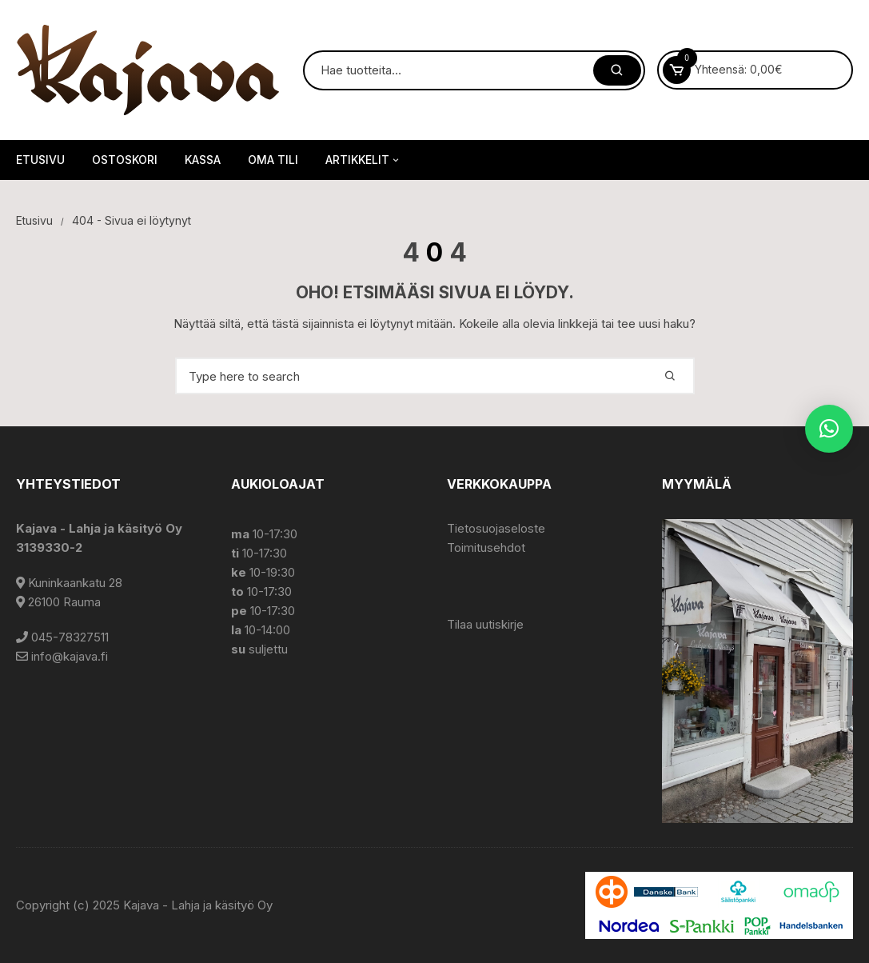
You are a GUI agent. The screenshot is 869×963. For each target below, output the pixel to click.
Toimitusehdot (486, 547)
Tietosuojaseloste (496, 528)
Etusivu (40, 159)
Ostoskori (124, 159)
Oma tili (273, 159)
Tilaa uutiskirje (485, 624)
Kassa (203, 159)
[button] (829, 429)
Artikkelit (363, 160)
